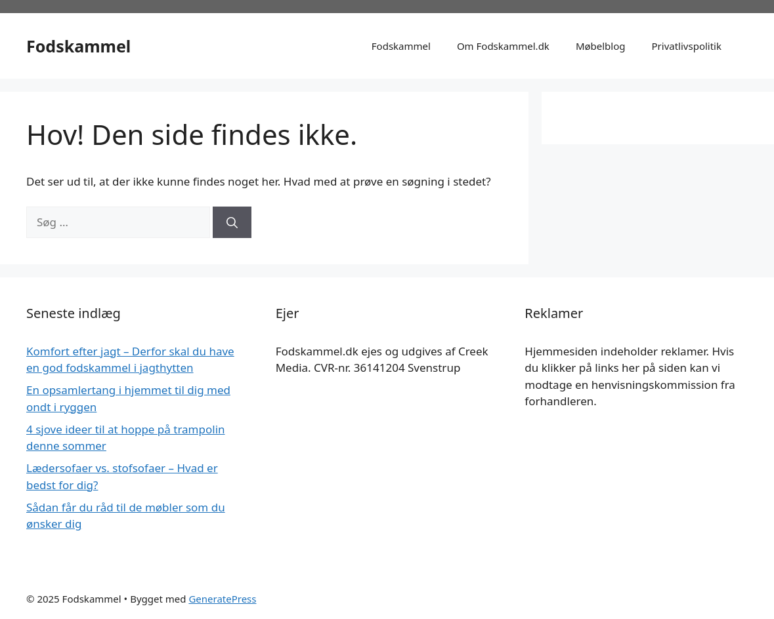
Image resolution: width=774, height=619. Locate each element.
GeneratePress (222, 598)
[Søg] (232, 222)
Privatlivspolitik (686, 45)
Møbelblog (601, 45)
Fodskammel (78, 46)
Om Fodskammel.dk (503, 45)
